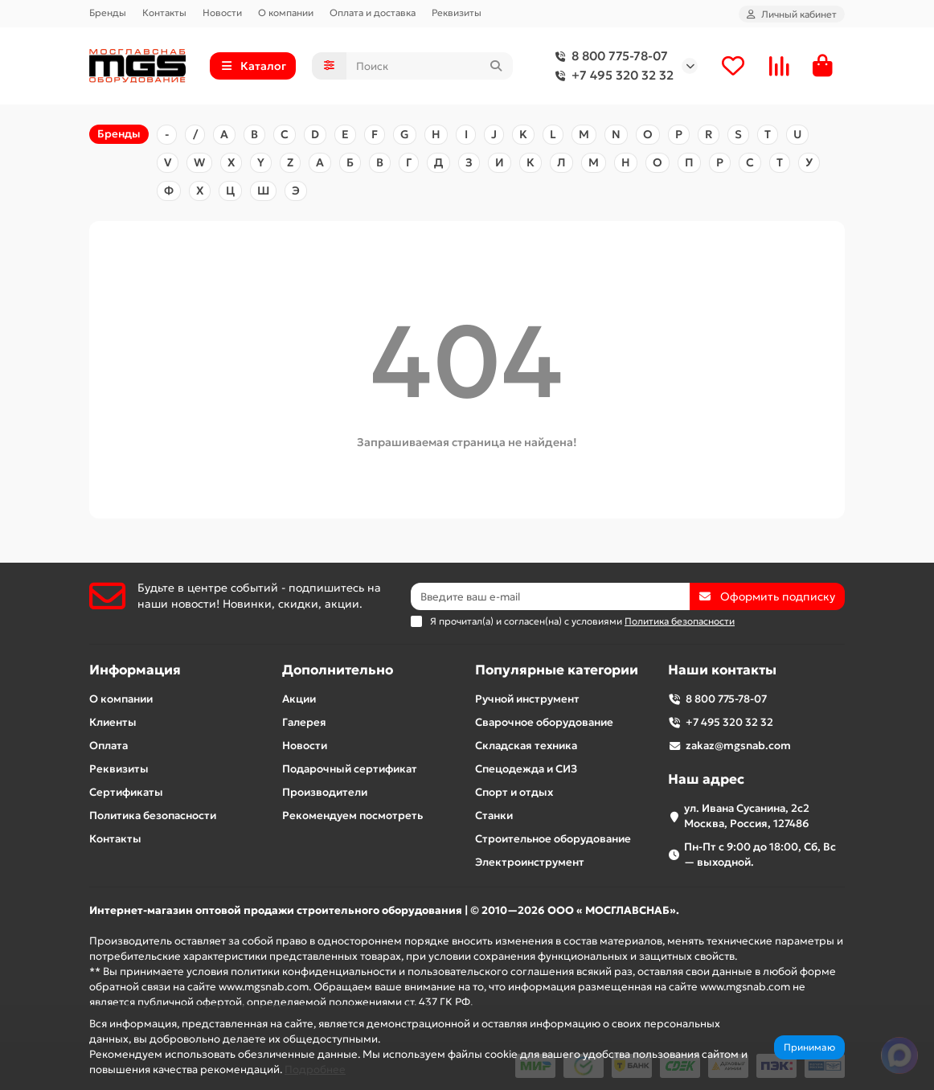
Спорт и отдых (514, 792)
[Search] (430, 66)
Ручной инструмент (527, 699)
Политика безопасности (152, 815)
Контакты (164, 12)
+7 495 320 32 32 (611, 75)
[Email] (550, 596)
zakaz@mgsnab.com (738, 745)
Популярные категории (556, 670)
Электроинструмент (529, 862)
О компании (285, 12)
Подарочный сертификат (349, 769)
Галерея (304, 722)
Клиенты (113, 722)
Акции (299, 699)
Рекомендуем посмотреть (352, 815)
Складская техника (526, 745)
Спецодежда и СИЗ (526, 769)
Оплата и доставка (373, 12)
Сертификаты (126, 792)
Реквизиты (456, 12)
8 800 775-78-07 (608, 56)
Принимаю (809, 1047)
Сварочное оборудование (544, 722)
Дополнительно (337, 670)
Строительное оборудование (553, 839)
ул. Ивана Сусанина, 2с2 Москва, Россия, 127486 (746, 815)
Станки (494, 815)
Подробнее (315, 1069)
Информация (135, 670)
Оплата (108, 745)
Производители (324, 792)
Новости (222, 12)
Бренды (107, 12)
